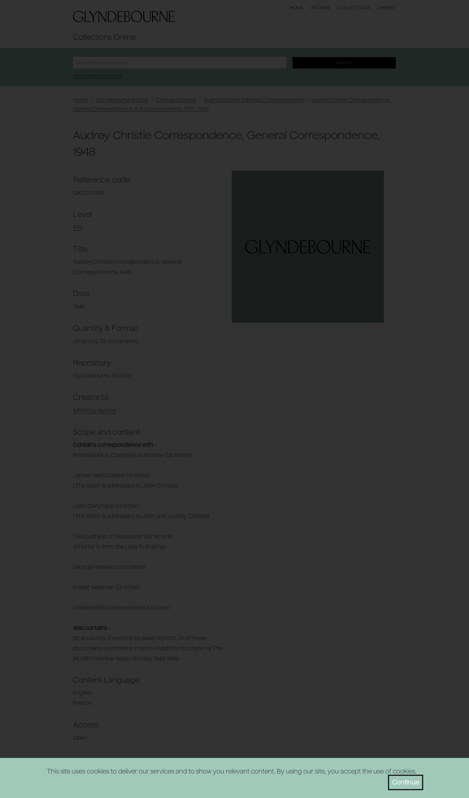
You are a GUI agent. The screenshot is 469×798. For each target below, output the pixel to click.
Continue (405, 782)
